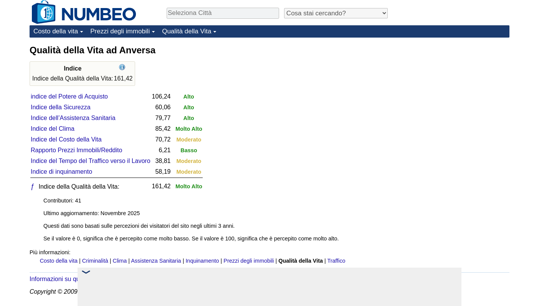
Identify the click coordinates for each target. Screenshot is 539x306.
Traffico (336, 261)
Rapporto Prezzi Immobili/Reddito (76, 150)
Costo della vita (55, 31)
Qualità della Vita (186, 31)
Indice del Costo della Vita (66, 139)
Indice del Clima (52, 128)
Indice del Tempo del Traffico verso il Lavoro (90, 161)
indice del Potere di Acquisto (69, 96)
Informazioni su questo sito (66, 279)
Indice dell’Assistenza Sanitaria (73, 118)
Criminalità (95, 261)
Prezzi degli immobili (120, 31)
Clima (120, 261)
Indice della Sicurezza (61, 107)
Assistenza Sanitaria (156, 261)
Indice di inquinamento (61, 171)
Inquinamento (202, 261)
